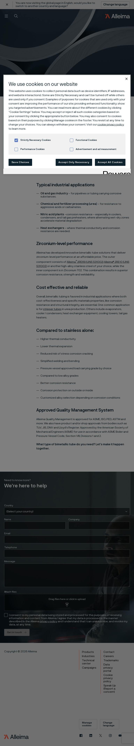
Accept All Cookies (110, 162)
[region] (67, 124)
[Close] (126, 79)
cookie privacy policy (110, 124)
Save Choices (20, 162)
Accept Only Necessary (73, 162)
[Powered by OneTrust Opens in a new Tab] (115, 172)
